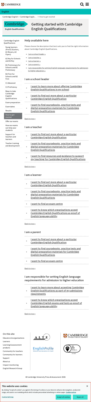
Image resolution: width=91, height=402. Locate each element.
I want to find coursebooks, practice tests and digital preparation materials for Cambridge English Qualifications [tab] (56, 108)
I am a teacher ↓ (34, 57)
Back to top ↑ (30, 118)
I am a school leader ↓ (37, 54)
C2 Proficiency (11, 87)
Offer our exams (11, 121)
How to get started (10, 116)
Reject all (80, 397)
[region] (45, 392)
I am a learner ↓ (34, 61)
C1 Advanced (10, 83)
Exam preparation (12, 102)
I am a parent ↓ (34, 64)
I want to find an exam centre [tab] (47, 203)
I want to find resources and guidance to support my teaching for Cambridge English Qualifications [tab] (58, 157)
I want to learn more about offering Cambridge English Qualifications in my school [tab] (56, 88)
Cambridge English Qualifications (11, 41)
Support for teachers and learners (10, 136)
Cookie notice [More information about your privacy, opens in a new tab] (71, 392)
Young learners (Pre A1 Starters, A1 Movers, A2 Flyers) (12, 51)
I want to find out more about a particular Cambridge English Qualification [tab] (54, 97)
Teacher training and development (12, 144)
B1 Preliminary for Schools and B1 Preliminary (12, 67)
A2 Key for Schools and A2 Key (12, 59)
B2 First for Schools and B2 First (11, 76)
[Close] (87, 386)
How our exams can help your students (11, 127)
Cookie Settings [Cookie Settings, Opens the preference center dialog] (8, 397)
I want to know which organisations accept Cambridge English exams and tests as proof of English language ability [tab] (56, 303)
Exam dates (10, 106)
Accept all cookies (63, 397)
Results (8, 110)
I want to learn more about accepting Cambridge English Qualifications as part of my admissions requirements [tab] (57, 290)
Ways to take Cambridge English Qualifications (11, 95)
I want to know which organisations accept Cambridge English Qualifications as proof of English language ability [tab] (55, 213)
